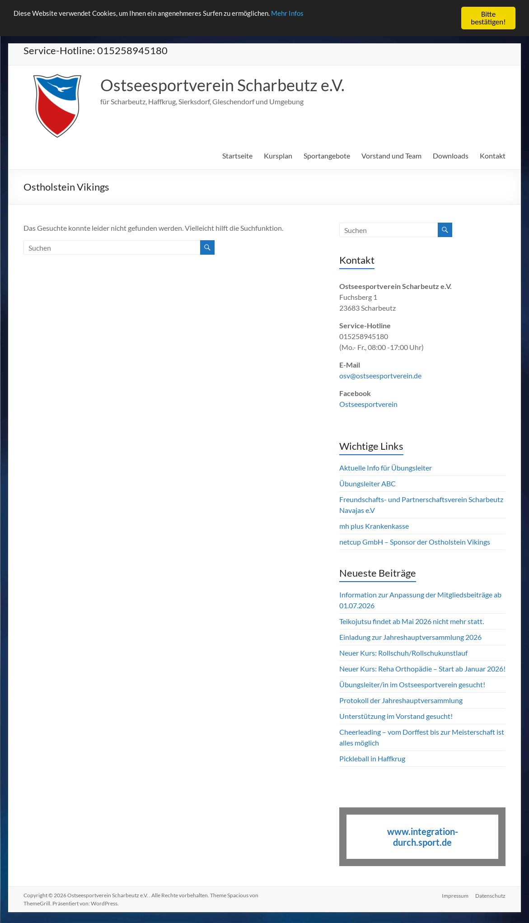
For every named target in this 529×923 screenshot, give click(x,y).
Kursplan (278, 155)
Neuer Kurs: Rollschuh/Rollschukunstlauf (403, 652)
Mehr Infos (319, 14)
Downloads (450, 155)
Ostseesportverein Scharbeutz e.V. (222, 85)
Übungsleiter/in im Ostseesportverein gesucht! (412, 684)
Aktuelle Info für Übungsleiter (385, 467)
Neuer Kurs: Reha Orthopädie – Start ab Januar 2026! (422, 668)
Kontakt (493, 155)
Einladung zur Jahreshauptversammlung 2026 (411, 637)
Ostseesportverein (368, 404)
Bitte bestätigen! (488, 18)
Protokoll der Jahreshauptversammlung (401, 700)
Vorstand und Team (391, 155)
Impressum (454, 895)
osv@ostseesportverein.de (380, 375)
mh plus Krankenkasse (374, 526)
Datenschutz (490, 895)
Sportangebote (327, 155)
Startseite (237, 155)
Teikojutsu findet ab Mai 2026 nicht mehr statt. (411, 621)
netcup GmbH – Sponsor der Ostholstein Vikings (414, 541)
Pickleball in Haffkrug (372, 758)
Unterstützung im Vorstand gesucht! (396, 716)
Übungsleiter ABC (367, 483)
